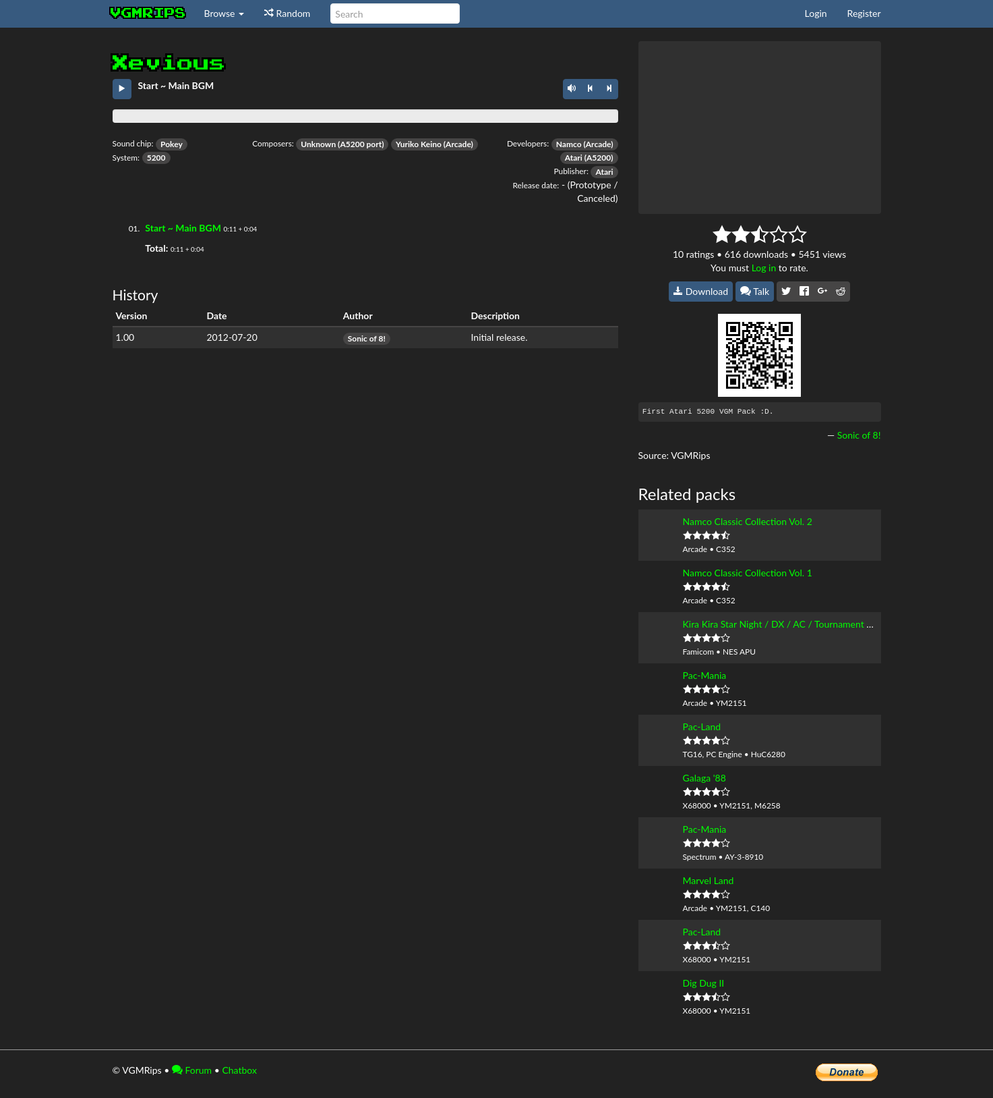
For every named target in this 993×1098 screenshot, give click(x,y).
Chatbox (239, 1070)
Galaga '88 (704, 778)
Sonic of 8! (367, 338)
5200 (156, 158)
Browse (224, 13)
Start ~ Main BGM (183, 228)
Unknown (318, 144)
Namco (569, 144)
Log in (764, 267)
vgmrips (148, 13)
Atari (573, 158)
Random (287, 13)
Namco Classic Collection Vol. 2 (747, 521)
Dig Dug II (704, 983)
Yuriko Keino (419, 144)
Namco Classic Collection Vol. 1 (747, 572)
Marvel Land (708, 880)
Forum (192, 1070)
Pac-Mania (705, 675)
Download (700, 291)
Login (816, 13)
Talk (755, 291)
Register (864, 13)
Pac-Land (702, 726)
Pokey (171, 144)
